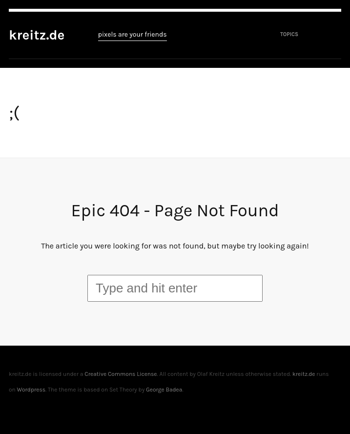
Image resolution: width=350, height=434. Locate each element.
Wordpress (31, 389)
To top (336, 411)
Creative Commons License (120, 374)
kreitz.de (37, 35)
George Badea (164, 389)
